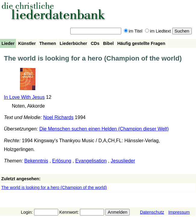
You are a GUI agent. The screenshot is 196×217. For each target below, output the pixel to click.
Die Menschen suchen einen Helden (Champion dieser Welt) (104, 128)
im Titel (133, 31)
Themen (48, 43)
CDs (95, 43)
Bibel (108, 43)
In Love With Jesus (24, 97)
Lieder (8, 43)
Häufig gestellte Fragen (141, 43)
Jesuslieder (123, 160)
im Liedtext (158, 31)
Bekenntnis (36, 160)
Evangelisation (91, 160)
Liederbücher (73, 43)
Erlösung (61, 160)
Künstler (27, 43)
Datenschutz (152, 212)
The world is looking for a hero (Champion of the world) (54, 187)
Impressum (179, 212)
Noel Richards (58, 117)
